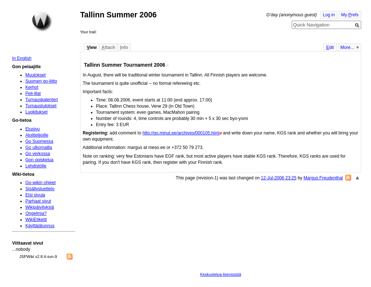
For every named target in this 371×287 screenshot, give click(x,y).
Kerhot (31, 87)
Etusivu (32, 129)
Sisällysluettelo (39, 188)
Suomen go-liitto (41, 81)
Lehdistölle (35, 166)
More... (347, 47)
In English (21, 58)
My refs (350, 14)
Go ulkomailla (38, 147)
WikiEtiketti (36, 219)
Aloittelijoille (37, 135)
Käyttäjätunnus (39, 225)
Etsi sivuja (35, 194)
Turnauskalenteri (41, 99)
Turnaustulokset (41, 105)
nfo (124, 47)
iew (91, 47)
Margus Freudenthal (323, 177)
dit (330, 47)
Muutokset (35, 75)
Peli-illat (33, 93)
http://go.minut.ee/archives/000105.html (181, 133)
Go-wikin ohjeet (40, 182)
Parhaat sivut (38, 201)
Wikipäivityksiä (39, 207)
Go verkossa (37, 153)
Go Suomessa (39, 141)
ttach (108, 47)
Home (42, 21)
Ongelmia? (36, 213)
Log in (329, 14)
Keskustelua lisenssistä (220, 274)
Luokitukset (36, 112)
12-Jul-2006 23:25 (278, 177)
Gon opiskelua (39, 159)
